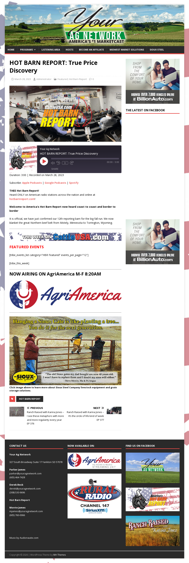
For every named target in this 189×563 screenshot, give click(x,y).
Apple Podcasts (32, 182)
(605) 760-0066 (17, 515)
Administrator (43, 79)
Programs (26, 49)
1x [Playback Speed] (65, 163)
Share (54, 168)
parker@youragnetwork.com (25, 473)
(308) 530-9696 (17, 492)
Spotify (74, 182)
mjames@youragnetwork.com (26, 511)
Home (11, 49)
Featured (63, 79)
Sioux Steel (157, 49)
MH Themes (59, 554)
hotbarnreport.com (22, 199)
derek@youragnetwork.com (25, 488)
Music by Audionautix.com (23, 537)
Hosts (69, 49)
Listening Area (51, 49)
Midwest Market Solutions (127, 49)
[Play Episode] (44, 161)
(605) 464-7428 (17, 477)
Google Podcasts (55, 182)
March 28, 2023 (23, 79)
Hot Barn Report (78, 79)
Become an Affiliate (91, 49)
